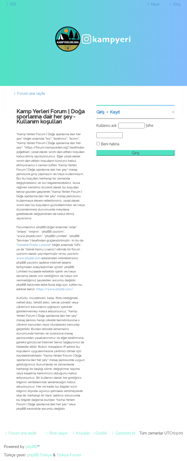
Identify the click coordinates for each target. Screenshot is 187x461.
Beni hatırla (110, 144)
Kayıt (115, 112)
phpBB (31, 447)
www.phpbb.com (28, 258)
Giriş (100, 112)
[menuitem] (10, 4)
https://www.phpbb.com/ (54, 289)
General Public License (33, 245)
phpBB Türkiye (39, 455)
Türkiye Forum (69, 455)
